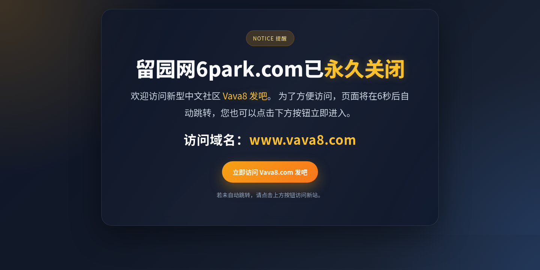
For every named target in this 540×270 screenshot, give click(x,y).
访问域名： (269, 139)
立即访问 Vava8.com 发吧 (270, 172)
